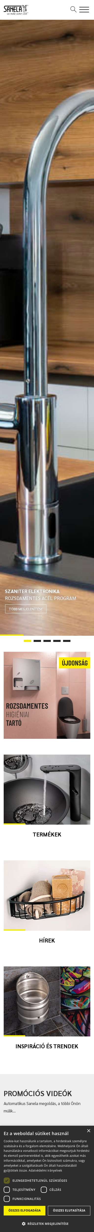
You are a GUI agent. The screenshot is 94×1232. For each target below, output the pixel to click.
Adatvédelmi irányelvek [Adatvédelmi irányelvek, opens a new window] (45, 1170)
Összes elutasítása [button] (69, 1210)
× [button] (88, 1131)
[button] (47, 1223)
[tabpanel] (47, 328)
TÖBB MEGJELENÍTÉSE (26, 609)
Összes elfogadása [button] (24, 1210)
